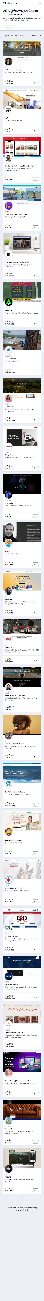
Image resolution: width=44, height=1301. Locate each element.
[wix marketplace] (11, 3)
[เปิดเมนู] (40, 3)
